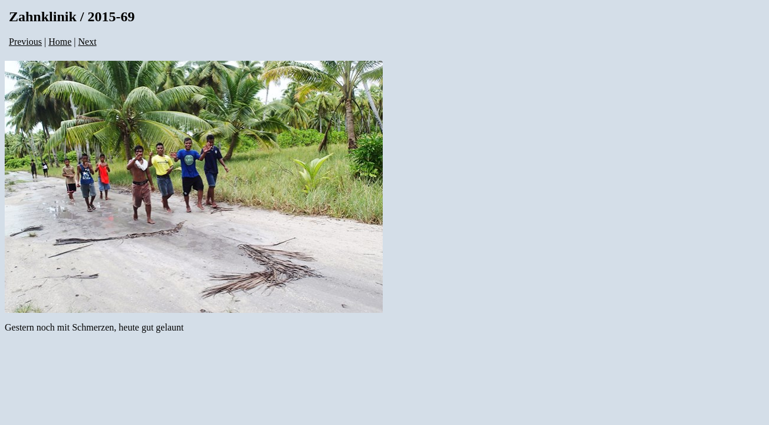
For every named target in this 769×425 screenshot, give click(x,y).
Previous (25, 42)
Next (87, 42)
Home (59, 42)
